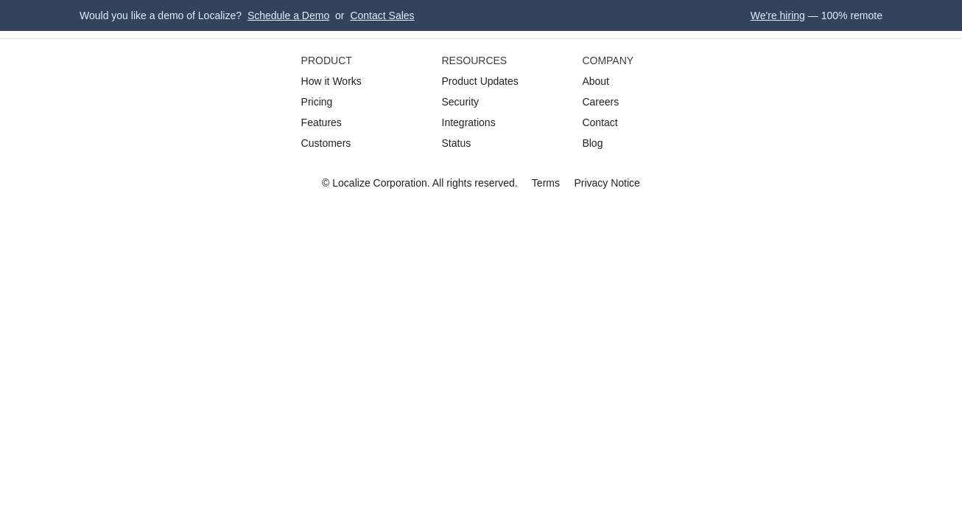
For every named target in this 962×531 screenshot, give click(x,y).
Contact (599, 122)
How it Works (331, 81)
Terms (546, 183)
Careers (600, 102)
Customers (326, 143)
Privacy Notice (606, 183)
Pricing (317, 102)
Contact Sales (382, 15)
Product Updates (480, 81)
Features (321, 122)
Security (461, 102)
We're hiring (778, 15)
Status (456, 143)
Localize (351, 183)
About (595, 81)
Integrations (469, 122)
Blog (592, 143)
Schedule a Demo (288, 15)
